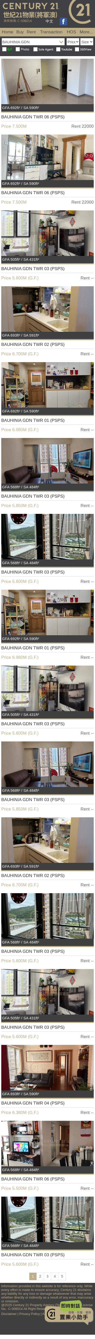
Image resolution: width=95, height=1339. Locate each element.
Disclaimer (9, 1314)
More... (86, 32)
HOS (71, 32)
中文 (49, 21)
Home (7, 32)
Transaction (51, 32)
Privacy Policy (29, 1314)
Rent (31, 32)
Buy (20, 32)
